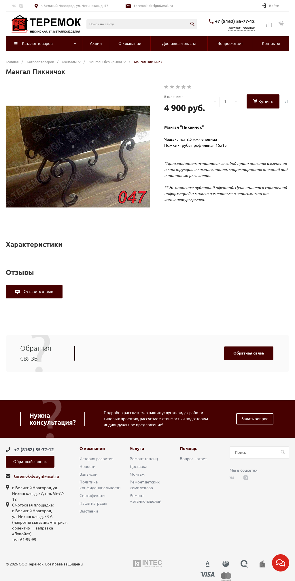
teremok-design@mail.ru (153, 5)
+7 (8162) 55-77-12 (235, 21)
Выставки (89, 511)
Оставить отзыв (38, 291)
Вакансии (88, 474)
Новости (87, 466)
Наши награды (93, 503)
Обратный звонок (30, 461)
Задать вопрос (254, 418)
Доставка (138, 466)
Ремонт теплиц (144, 458)
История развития (97, 458)
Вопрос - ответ (193, 458)
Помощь (188, 448)
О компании (92, 448)
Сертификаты (92, 495)
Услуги (137, 448)
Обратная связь (248, 353)
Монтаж (137, 474)
